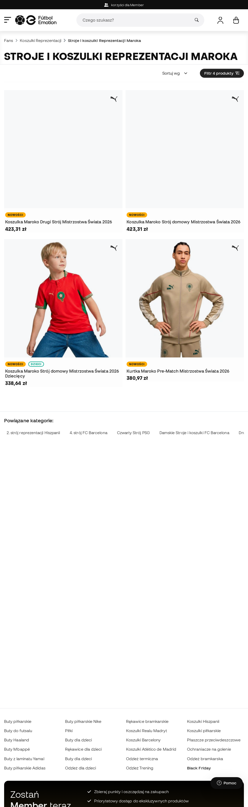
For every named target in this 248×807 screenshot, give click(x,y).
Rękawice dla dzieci (83, 749)
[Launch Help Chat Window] (226, 783)
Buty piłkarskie (17, 721)
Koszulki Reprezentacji (40, 40)
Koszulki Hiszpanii (203, 721)
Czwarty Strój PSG (133, 433)
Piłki (69, 730)
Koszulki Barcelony (143, 740)
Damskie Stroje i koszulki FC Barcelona (194, 433)
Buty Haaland (16, 740)
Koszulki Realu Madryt (146, 730)
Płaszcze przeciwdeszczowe (214, 740)
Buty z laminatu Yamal (24, 758)
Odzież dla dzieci (80, 768)
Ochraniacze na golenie (209, 749)
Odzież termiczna (142, 758)
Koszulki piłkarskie (204, 730)
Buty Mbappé (17, 749)
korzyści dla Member (124, 5)
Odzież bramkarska (205, 758)
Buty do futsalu (18, 730)
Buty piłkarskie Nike (83, 721)
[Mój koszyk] (236, 20)
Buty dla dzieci (78, 740)
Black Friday (199, 768)
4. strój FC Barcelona (88, 433)
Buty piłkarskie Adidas (25, 768)
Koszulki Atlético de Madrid (151, 749)
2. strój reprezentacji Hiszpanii (33, 433)
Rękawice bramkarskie (147, 721)
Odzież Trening (139, 768)
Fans (8, 40)
